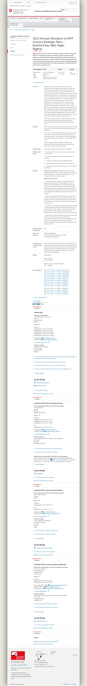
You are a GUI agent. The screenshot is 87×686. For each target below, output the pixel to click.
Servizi (41, 19)
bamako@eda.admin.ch (50, 430)
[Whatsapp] (41, 304)
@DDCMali (39, 473)
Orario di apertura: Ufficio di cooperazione (46, 530)
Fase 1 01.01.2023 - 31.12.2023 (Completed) (56, 293)
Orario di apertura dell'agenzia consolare (46, 607)
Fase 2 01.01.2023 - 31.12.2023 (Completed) (56, 291)
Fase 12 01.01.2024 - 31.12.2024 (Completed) (56, 273)
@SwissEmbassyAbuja (42, 383)
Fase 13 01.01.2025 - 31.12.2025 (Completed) (56, 271)
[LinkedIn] (37, 304)
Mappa (37, 324)
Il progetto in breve (39, 82)
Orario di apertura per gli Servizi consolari (46, 452)
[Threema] (39, 304)
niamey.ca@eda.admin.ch (52, 513)
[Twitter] (35, 304)
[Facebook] (34, 304)
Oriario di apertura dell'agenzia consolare (46, 603)
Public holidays (39, 373)
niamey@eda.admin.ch (50, 512)
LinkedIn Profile (41, 385)
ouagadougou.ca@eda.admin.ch (55, 588)
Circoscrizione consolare (41, 390)
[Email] (42, 304)
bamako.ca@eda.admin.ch (53, 431)
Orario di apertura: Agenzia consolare (45, 534)
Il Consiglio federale (17, 2)
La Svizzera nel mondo (41, 2)
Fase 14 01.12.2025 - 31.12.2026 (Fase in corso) (57, 270)
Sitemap (75, 655)
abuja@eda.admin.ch (50, 338)
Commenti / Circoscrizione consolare (45, 477)
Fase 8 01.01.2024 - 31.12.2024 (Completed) (56, 280)
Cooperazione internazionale (16, 25)
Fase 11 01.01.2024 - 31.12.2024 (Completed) (56, 275)
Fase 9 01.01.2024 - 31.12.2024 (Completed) (56, 278)
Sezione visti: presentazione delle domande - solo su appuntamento (53, 369)
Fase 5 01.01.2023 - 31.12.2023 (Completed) (56, 285)
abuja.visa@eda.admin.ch (50, 339)
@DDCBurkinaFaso (41, 621)
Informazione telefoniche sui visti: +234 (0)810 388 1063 (50, 365)
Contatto (36, 308)
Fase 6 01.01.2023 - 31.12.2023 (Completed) (56, 284)
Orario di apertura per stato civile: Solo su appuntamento (50, 362)
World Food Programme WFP (48, 641)
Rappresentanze (21, 19)
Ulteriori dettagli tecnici (40, 297)
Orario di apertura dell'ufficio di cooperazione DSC (48, 448)
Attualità (12, 19)
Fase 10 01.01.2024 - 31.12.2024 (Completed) (56, 277)
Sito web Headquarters (41, 342)
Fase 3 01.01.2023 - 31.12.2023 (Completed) (56, 290)
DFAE (28, 2)
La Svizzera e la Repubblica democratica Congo (65, 19)
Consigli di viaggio (32, 19)
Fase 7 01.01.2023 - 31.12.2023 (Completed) (56, 282)
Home (10, 29)
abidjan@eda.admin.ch (53, 587)
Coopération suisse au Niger (44, 548)
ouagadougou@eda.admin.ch (58, 585)
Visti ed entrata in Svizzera (51, 19)
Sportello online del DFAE (19, 665)
